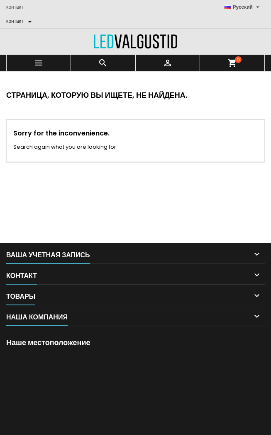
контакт (15, 6)
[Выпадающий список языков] (243, 7)
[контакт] (20, 21)
